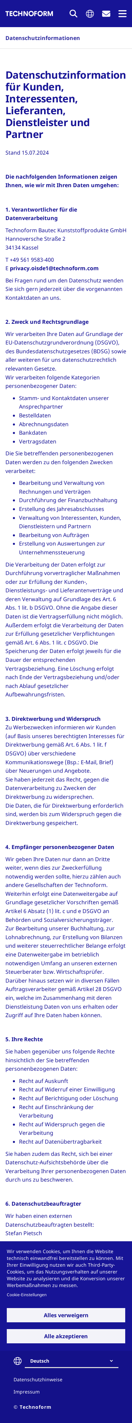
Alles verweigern (66, 1315)
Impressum (27, 1391)
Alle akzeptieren (66, 1336)
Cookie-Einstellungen (26, 1294)
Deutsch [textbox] (39, 1361)
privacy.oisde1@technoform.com (54, 268)
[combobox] (74, 1361)
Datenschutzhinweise (38, 1379)
